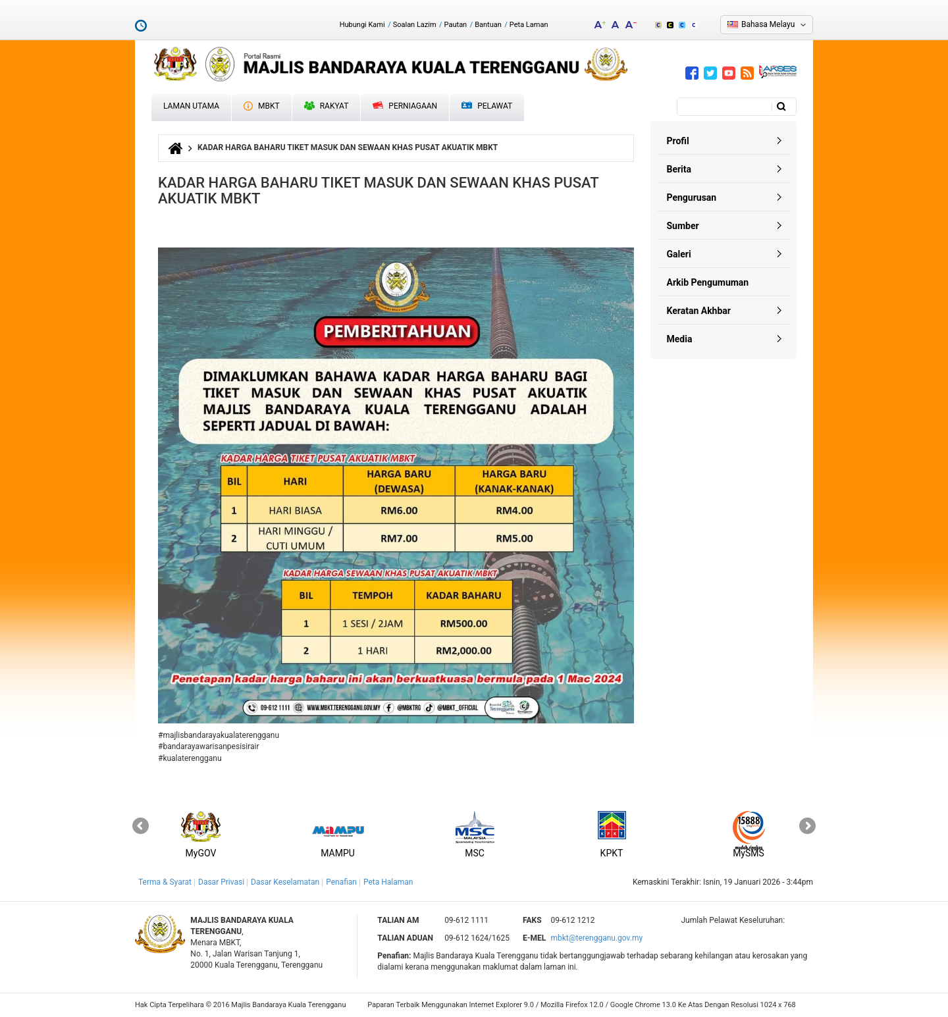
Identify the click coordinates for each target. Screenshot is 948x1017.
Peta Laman (529, 24)
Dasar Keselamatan (285, 882)
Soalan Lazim (414, 24)
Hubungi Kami (362, 24)
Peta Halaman (388, 882)
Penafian (341, 882)
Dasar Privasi (221, 882)
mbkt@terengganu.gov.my (596, 938)
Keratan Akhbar (699, 310)
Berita (679, 169)
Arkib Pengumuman (708, 282)
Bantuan (488, 24)
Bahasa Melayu (768, 24)
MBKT (262, 106)
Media (680, 339)
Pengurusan (692, 197)
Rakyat (326, 106)
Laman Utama (191, 106)
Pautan (455, 24)
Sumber (683, 226)
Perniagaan (405, 106)
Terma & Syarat (165, 882)
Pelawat (486, 106)
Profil (678, 141)
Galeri (679, 254)
